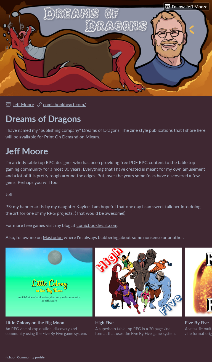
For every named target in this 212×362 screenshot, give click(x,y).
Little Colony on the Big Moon (35, 322)
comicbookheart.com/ (64, 104)
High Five (104, 322)
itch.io (10, 357)
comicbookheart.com (96, 225)
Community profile (30, 357)
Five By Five (197, 322)
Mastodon (53, 237)
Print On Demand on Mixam (71, 136)
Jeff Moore (23, 104)
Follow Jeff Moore (186, 6)
